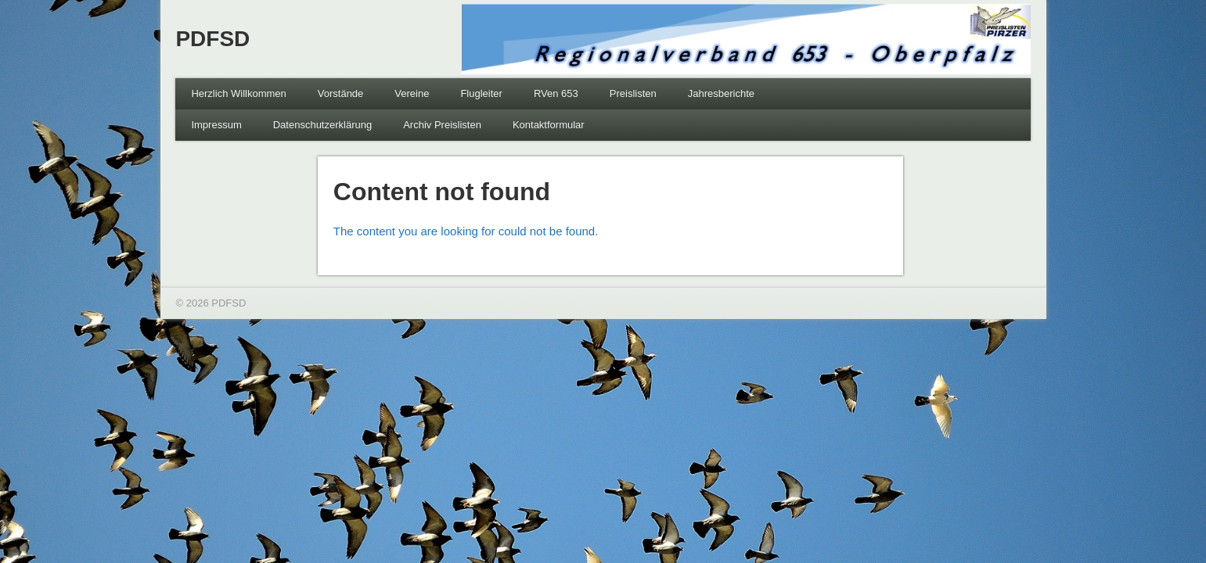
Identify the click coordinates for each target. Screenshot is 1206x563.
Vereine (411, 93)
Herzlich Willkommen (238, 93)
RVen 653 (556, 93)
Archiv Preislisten (442, 125)
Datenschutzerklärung (322, 125)
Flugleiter (481, 93)
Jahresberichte (721, 93)
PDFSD (212, 39)
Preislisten (633, 93)
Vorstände (341, 93)
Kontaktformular (549, 125)
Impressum (216, 125)
